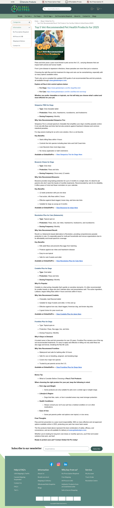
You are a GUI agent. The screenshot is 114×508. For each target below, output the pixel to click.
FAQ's (16, 486)
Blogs (94, 16)
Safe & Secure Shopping (69, 490)
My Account (89, 473)
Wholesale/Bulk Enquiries (46, 484)
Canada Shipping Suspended (19, 478)
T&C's (16, 490)
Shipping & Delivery (19, 41)
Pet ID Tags (48, 16)
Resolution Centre (91, 481)
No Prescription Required (63, 16)
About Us (77, 16)
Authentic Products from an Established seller (70, 485)
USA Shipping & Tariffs (21, 473)
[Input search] (59, 9)
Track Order (89, 477)
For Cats (27, 16)
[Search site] (45, 9)
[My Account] (92, 9)
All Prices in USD (67, 481)
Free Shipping (66, 477)
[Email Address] (66, 449)
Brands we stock (43, 477)
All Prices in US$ (18, 36)
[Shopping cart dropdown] (99, 9)
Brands (20, 16)
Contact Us (86, 16)
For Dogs (37, 16)
